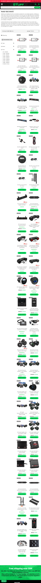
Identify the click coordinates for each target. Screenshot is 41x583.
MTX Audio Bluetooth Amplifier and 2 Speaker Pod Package (34, 371)
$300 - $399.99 (5, 57)
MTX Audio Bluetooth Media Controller (22, 309)
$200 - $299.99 (5, 56)
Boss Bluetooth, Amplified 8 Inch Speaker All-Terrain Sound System (22, 268)
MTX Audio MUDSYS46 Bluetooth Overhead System (34, 490)
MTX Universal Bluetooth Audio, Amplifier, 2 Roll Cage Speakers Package (34, 87)
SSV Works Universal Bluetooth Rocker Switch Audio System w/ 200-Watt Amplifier (34, 330)
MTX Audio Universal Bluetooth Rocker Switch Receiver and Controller (34, 309)
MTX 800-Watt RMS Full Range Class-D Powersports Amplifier (22, 47)
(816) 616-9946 (35, 1)
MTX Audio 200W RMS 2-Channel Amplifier (22, 471)
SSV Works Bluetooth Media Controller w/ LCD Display (22, 329)
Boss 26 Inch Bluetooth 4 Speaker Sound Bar (22, 204)
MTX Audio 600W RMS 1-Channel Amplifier (22, 452)
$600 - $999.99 (5, 62)
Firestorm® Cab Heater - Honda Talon (34, 550)
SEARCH (37, 7)
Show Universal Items (7, 39)
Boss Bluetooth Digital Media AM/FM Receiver (22, 288)
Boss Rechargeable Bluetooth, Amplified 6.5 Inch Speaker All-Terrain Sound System (34, 226)
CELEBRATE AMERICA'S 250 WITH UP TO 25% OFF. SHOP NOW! (15, 1)
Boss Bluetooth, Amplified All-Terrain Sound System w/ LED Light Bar (34, 268)
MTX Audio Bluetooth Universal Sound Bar (22, 225)
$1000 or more (5, 63)
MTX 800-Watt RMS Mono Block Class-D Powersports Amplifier (34, 47)
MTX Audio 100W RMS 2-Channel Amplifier (34, 452)
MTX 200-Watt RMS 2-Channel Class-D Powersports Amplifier (34, 67)
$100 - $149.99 (5, 53)
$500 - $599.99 (5, 60)
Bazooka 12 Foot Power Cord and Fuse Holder (34, 147)
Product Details (22, 92)
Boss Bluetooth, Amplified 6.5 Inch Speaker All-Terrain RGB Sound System (34, 246)
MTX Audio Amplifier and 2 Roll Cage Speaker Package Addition (22, 530)
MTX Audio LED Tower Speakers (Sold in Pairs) (34, 350)
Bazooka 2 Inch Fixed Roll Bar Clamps (22, 185)
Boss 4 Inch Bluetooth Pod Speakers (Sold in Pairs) (22, 350)
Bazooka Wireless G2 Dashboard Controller (22, 166)
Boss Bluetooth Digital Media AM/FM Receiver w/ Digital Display (34, 288)
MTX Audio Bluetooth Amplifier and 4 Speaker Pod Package (34, 413)
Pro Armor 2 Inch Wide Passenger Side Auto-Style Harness (22, 509)
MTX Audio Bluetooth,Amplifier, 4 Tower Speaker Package (22, 413)
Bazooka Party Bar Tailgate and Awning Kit (34, 185)
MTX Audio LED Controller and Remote (34, 530)
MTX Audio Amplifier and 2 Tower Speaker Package (22, 392)
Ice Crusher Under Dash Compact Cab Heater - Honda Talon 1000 (22, 550)
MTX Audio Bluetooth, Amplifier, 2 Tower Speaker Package (22, 371)
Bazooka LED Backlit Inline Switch (22, 147)
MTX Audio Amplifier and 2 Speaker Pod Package (34, 392)
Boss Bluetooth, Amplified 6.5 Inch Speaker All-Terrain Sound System (22, 246)
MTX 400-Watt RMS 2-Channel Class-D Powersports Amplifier (22, 67)
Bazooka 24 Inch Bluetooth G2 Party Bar (34, 107)
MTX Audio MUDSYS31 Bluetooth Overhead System (34, 204)
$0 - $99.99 (5, 51)
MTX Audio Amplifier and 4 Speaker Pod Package (34, 433)
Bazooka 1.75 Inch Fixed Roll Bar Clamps (34, 166)
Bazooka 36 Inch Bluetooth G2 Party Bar (22, 127)
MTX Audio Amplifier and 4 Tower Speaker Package (22, 433)
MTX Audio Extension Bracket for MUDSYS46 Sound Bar (34, 509)
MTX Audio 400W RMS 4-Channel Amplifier (34, 471)
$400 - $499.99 (5, 59)
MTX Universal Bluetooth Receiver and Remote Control (22, 87)
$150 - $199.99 (5, 54)
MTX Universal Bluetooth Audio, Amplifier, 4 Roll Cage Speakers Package (22, 107)
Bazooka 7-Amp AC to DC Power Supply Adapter (34, 127)
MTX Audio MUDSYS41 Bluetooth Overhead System (22, 490)
